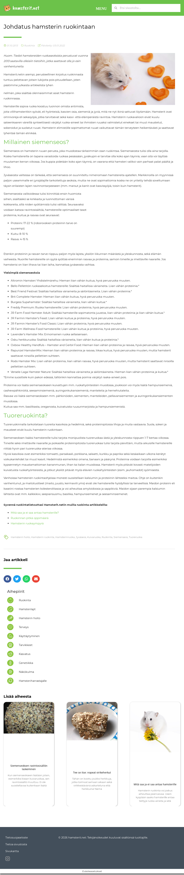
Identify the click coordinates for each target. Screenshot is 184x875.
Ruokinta (29, 45)
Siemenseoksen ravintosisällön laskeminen (28, 767)
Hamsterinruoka (65, 537)
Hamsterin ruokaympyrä (27, 523)
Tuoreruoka (135, 537)
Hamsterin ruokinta (42, 537)
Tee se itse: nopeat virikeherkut (92, 772)
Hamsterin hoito (20, 537)
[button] (101, 8)
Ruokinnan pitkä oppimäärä (30, 518)
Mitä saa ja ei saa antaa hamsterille (155, 784)
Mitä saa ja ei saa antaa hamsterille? (35, 512)
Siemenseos (121, 537)
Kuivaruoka (94, 537)
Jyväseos (81, 537)
